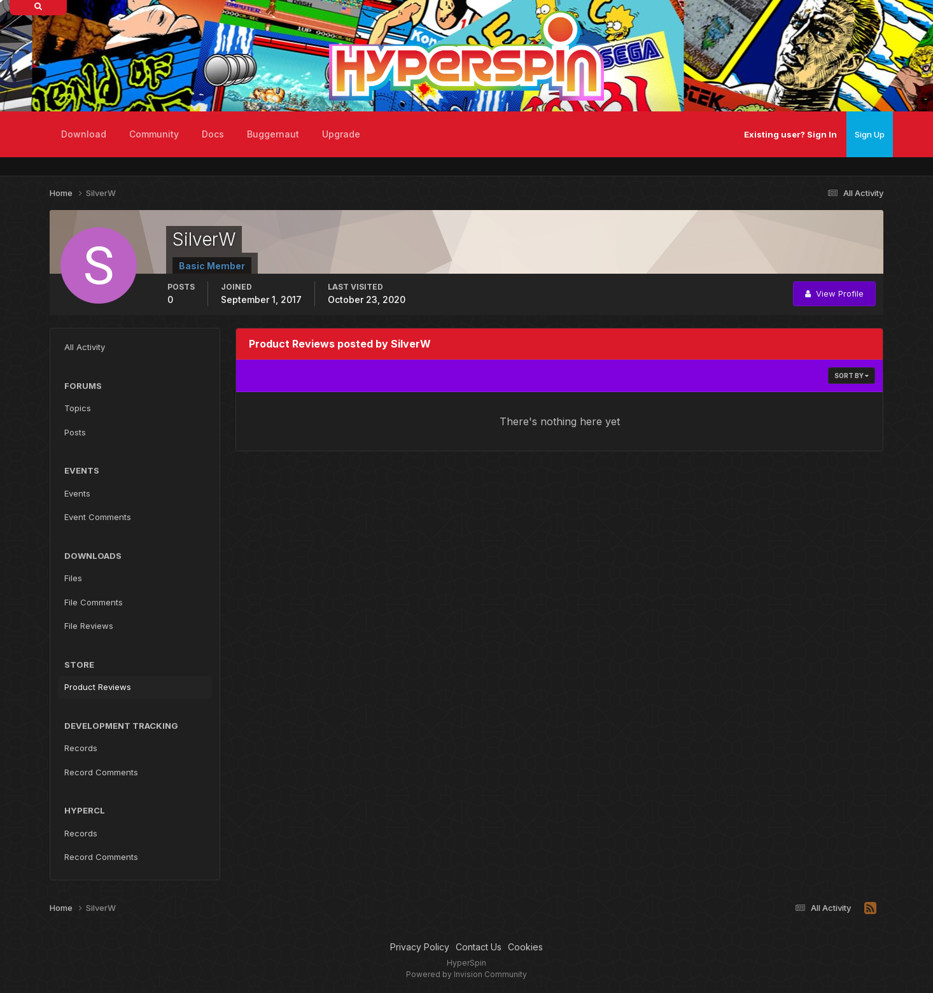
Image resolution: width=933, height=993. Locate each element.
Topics (77, 408)
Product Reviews (97, 687)
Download (83, 134)
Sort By (851, 375)
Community (154, 134)
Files (73, 578)
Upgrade (341, 134)
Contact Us (479, 946)
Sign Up (870, 134)
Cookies (525, 946)
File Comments (93, 602)
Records (80, 748)
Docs (213, 134)
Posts (75, 432)
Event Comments (97, 517)
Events (77, 493)
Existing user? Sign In (790, 134)
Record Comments (101, 772)
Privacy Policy (419, 946)
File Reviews (88, 626)
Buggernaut (273, 134)
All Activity (84, 347)
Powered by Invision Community (466, 974)
